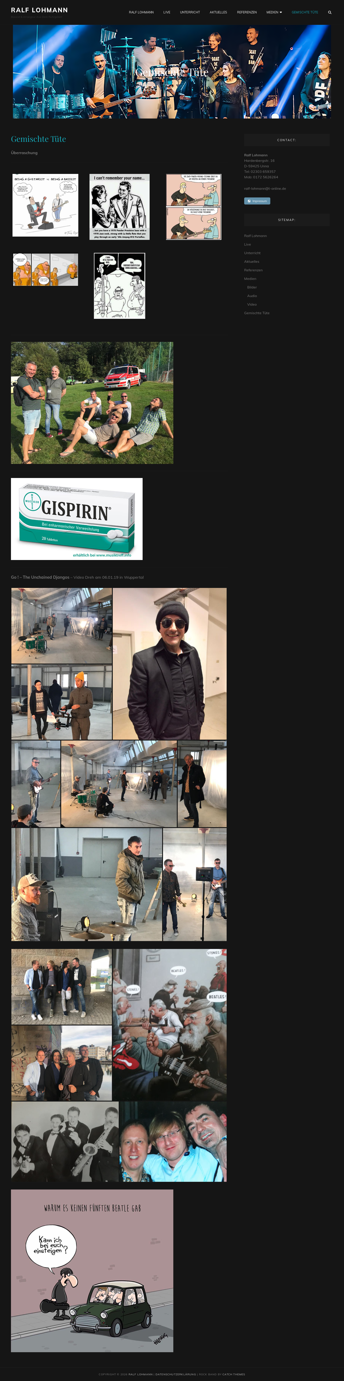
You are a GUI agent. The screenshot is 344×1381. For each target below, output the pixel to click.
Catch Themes (233, 1374)
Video (252, 304)
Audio (252, 296)
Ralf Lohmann (39, 10)
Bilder (252, 287)
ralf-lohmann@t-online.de (265, 188)
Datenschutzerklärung (176, 1374)
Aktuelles (218, 12)
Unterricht (190, 12)
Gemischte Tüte (305, 12)
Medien (272, 12)
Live (166, 12)
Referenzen (247, 12)
